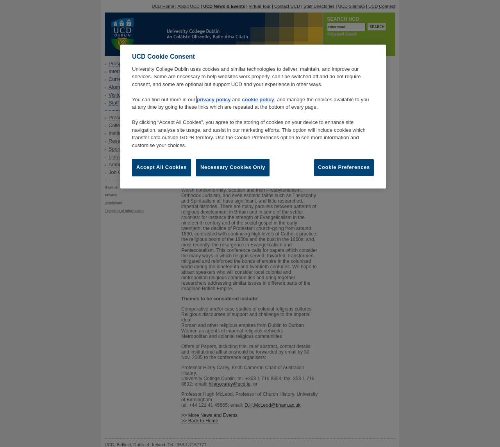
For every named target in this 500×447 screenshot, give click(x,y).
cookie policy (258, 99)
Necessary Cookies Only (232, 167)
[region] (253, 116)
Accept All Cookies (161, 167)
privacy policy (214, 99)
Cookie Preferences (344, 167)
